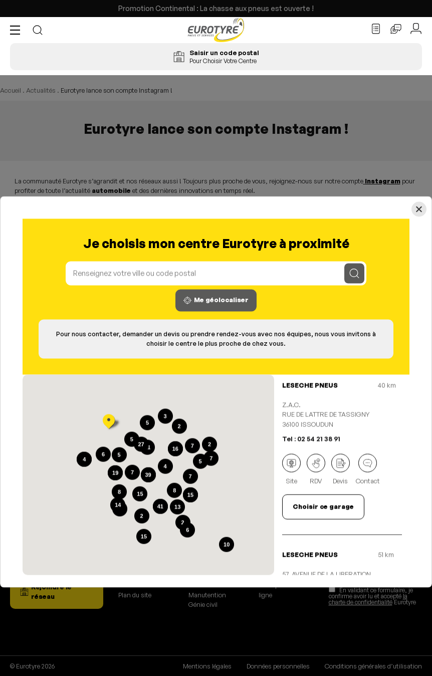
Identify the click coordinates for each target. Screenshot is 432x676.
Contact (368, 469)
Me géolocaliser (216, 300)
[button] (17, 30)
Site (291, 469)
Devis (340, 469)
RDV (316, 469)
